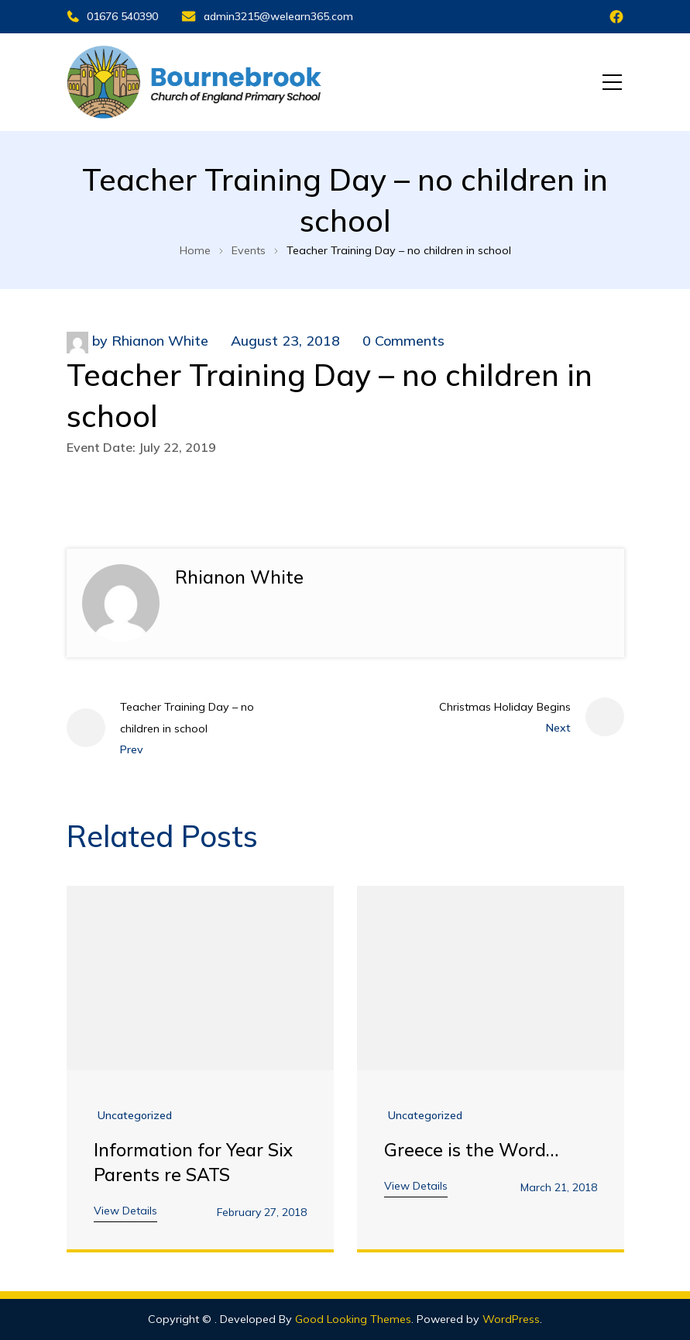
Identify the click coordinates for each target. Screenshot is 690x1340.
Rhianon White (160, 341)
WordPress (511, 1319)
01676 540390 (112, 16)
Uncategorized (135, 1115)
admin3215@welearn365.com (267, 16)
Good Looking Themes (353, 1319)
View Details (125, 1211)
